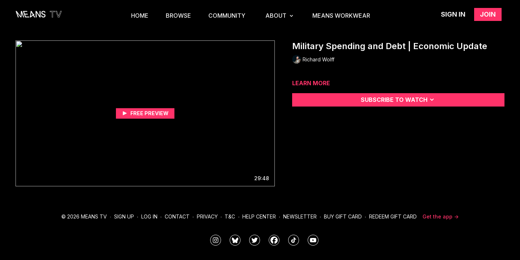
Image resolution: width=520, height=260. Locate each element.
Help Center (259, 216)
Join (488, 14)
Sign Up (124, 216)
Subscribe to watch (398, 99)
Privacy (207, 216)
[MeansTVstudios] (235, 240)
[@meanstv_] (293, 240)
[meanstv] (274, 240)
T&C (230, 216)
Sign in (453, 14)
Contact (177, 216)
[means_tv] (215, 240)
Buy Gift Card (343, 216)
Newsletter (300, 216)
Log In (149, 216)
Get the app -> (440, 216)
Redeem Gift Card (393, 216)
